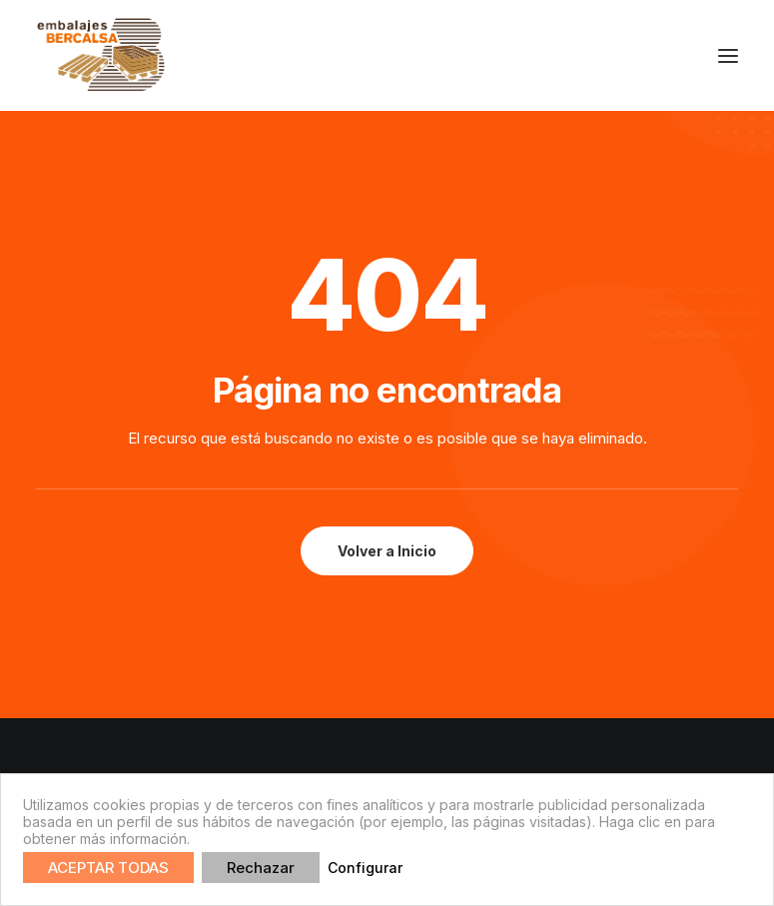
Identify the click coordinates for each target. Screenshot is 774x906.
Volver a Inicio (387, 550)
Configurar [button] (365, 867)
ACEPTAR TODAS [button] (108, 867)
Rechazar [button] (261, 867)
